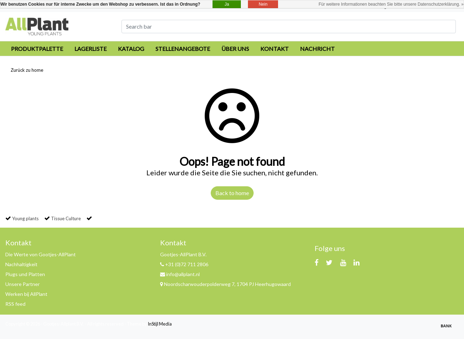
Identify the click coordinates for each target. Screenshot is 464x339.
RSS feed (15, 304)
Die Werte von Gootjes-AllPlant (40, 254)
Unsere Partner (22, 284)
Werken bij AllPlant (26, 294)
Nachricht (317, 48)
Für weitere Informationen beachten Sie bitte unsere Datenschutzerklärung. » (391, 4)
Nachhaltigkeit (21, 264)
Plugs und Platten (25, 274)
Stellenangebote (182, 48)
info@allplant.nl (180, 274)
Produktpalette (37, 48)
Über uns (235, 48)
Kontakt (274, 48)
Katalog (131, 48)
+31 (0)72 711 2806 (184, 264)
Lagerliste (90, 48)
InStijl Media (160, 324)
